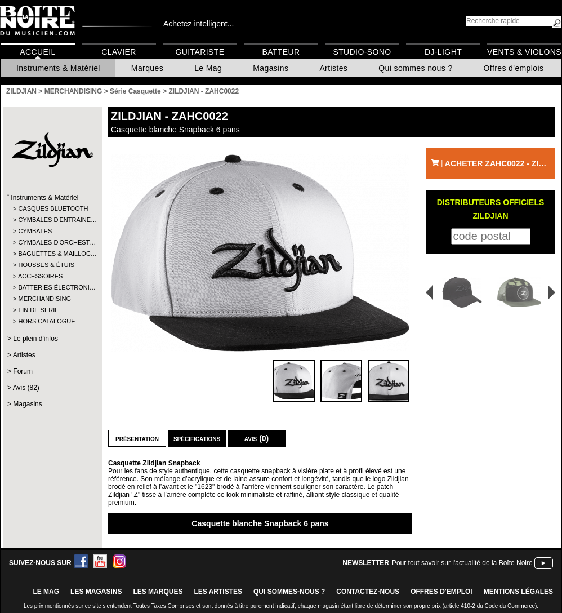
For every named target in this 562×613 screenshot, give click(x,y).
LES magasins (96, 592)
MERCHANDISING (44, 298)
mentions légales (518, 592)
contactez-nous (367, 592)
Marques (147, 68)
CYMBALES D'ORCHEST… (52, 242)
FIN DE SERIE (38, 309)
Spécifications (196, 438)
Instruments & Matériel (58, 68)
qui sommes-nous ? (289, 592)
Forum (23, 371)
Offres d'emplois (514, 68)
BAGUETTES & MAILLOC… (52, 253)
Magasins (270, 68)
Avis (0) (256, 438)
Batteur (281, 51)
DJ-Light (443, 51)
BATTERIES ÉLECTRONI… (52, 287)
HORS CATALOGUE (46, 321)
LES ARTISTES (218, 592)
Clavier (118, 51)
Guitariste (200, 51)
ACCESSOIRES (40, 276)
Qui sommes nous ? (415, 68)
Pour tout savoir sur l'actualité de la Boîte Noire (462, 563)
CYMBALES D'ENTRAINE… (52, 219)
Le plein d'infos (35, 339)
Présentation (137, 438)
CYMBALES (35, 231)
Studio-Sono (362, 51)
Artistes (333, 68)
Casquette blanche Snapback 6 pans (259, 523)
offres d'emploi (441, 592)
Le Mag (208, 68)
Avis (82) (26, 388)
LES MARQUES (157, 592)
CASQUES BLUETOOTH (52, 208)
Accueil (37, 51)
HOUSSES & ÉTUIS (46, 264)
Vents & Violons (524, 51)
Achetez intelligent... (198, 23)
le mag (46, 592)
